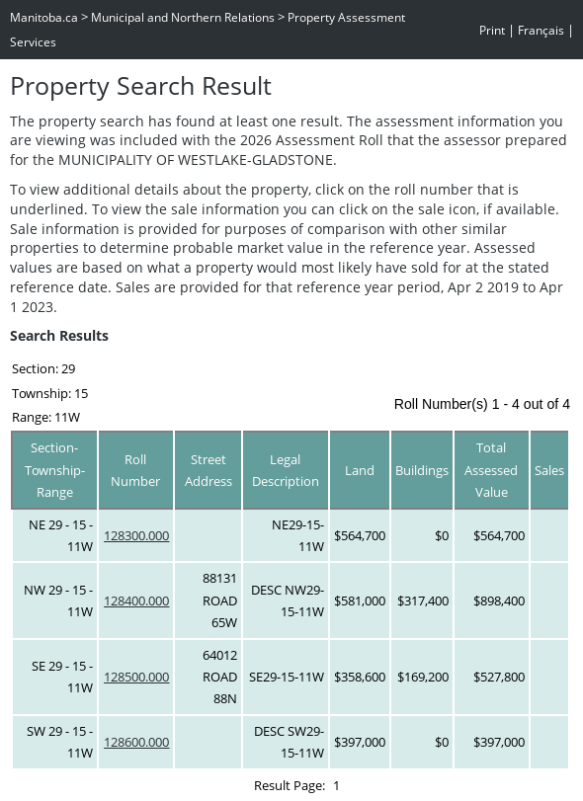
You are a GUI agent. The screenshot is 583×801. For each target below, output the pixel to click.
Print (492, 30)
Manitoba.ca (44, 17)
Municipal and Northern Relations (183, 17)
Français (541, 30)
